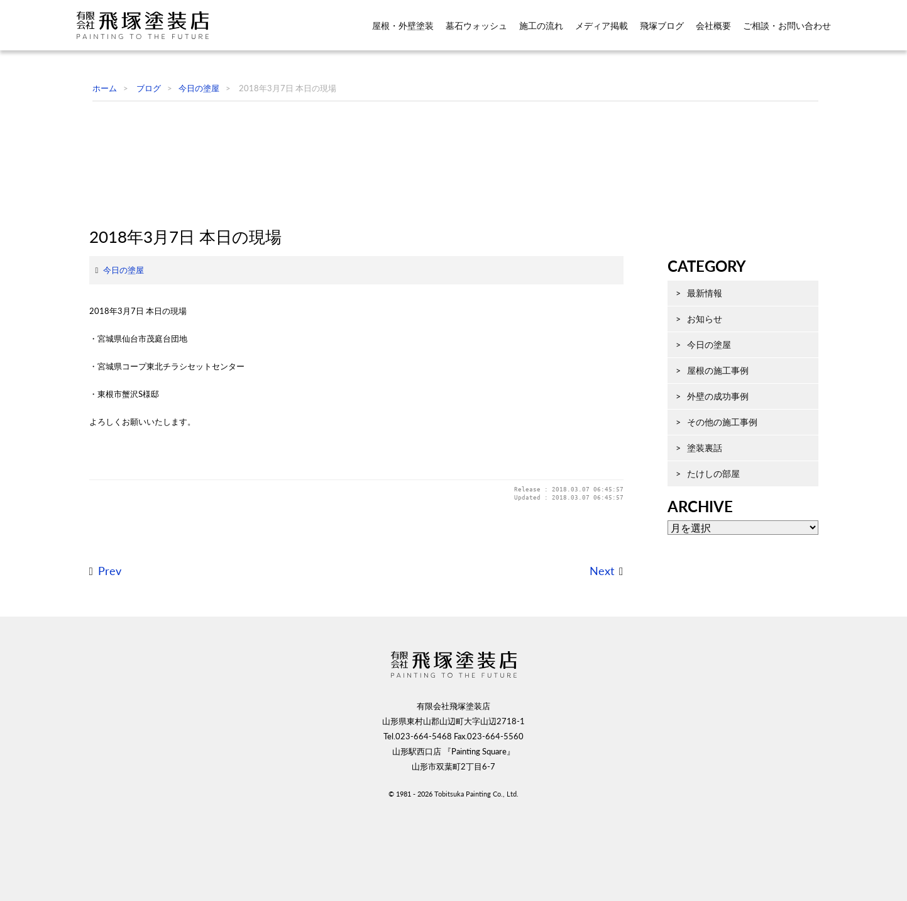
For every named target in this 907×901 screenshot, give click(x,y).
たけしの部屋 (700, 533)
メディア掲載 (601, 26)
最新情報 (692, 352)
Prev (97, 657)
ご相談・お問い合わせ (787, 26)
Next (589, 657)
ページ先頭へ (866, 869)
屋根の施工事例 (705, 430)
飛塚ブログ (662, 26)
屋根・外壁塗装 (403, 26)
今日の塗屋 (111, 357)
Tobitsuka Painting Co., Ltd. (476, 880)
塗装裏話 (692, 507)
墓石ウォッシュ (476, 26)
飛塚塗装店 (151, 25)
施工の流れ (541, 26)
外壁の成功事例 (705, 455)
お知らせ (692, 378)
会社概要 (713, 26)
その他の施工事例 (709, 481)
